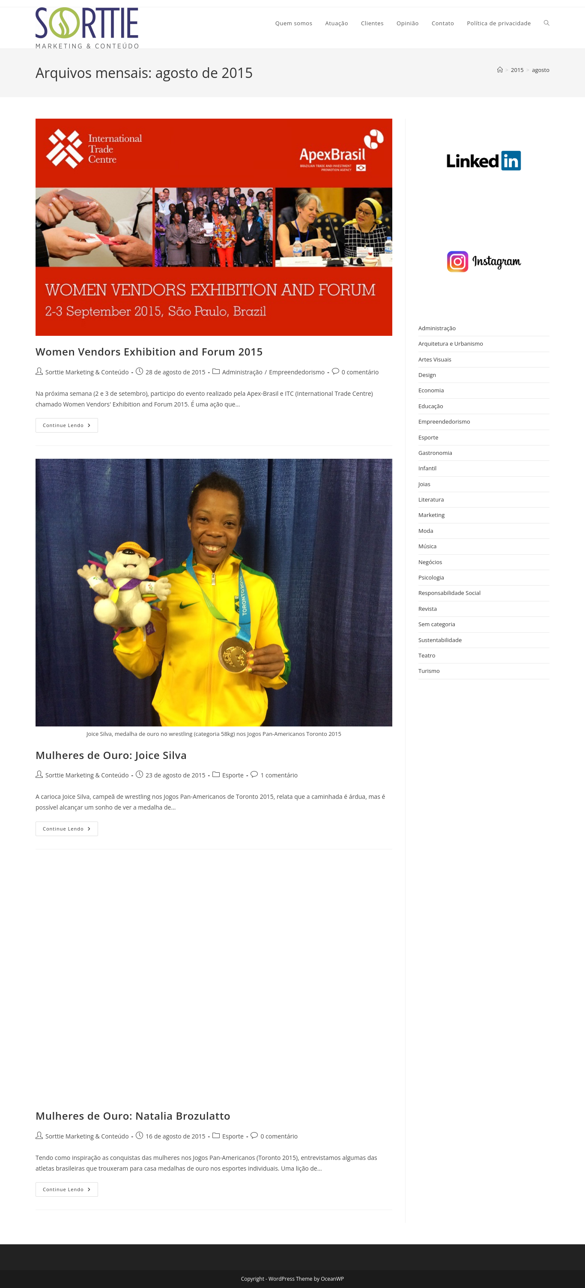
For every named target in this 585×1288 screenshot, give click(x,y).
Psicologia (431, 577)
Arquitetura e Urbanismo (450, 343)
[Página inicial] (500, 70)
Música (427, 546)
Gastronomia (435, 453)
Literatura (431, 499)
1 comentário (279, 775)
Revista (427, 609)
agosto (540, 70)
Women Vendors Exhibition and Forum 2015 (149, 351)
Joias (424, 484)
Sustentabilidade (440, 640)
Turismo (429, 671)
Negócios (430, 562)
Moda (425, 531)
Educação (430, 406)
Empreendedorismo (297, 372)
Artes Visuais (434, 359)
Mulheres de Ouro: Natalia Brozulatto (133, 1116)
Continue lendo (70, 427)
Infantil (427, 468)
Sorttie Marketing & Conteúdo (87, 372)
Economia (431, 390)
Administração (242, 372)
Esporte (233, 775)
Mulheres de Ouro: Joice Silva (111, 755)
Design (427, 375)
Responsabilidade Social (449, 593)
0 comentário (360, 372)
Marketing (431, 515)
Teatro (426, 655)
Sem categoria (436, 624)
